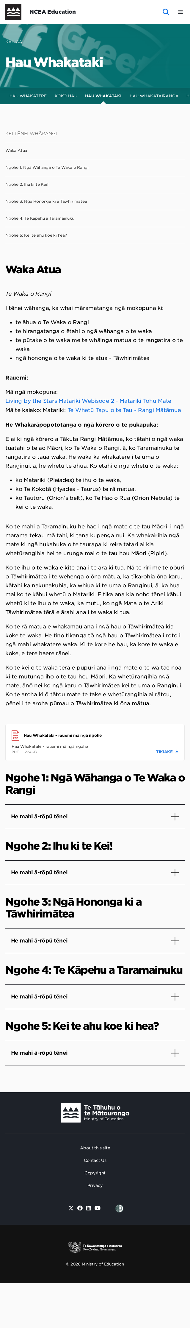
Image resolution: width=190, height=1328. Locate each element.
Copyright (95, 1173)
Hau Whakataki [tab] (103, 96)
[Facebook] (79, 1208)
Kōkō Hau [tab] (66, 96)
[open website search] (166, 12)
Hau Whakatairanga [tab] (154, 96)
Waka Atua (16, 150)
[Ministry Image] (95, 1113)
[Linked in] (88, 1208)
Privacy (95, 1185)
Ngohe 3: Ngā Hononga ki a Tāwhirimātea (46, 201)
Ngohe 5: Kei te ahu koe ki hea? (36, 235)
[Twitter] (71, 1208)
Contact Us (95, 1160)
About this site (95, 1148)
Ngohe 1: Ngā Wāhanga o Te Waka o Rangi (46, 167)
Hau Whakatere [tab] (28, 96)
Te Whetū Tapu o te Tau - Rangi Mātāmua (124, 410)
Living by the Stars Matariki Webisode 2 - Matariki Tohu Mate (88, 401)
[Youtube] (97, 1208)
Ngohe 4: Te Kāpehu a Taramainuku (39, 218)
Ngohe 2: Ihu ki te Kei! (26, 184)
